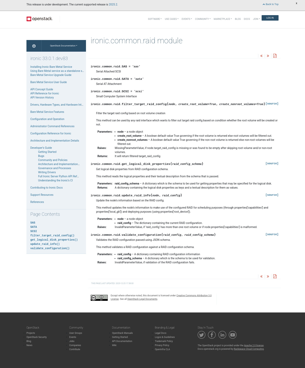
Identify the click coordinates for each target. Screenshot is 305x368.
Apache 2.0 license (254, 345)
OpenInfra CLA (162, 349)
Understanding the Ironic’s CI (55, 180)
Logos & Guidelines (165, 337)
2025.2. (113, 4)
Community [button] (202, 19)
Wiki (114, 345)
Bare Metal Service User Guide (48, 82)
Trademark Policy (164, 341)
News (29, 345)
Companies (75, 345)
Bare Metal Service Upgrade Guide (50, 75)
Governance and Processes (54, 168)
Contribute (74, 349)
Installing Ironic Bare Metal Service (51, 66)
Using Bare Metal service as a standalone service (59, 70)
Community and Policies (52, 160)
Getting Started (47, 151)
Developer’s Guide (41, 147)
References (37, 202)
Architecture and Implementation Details (54, 140)
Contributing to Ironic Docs (46, 187)
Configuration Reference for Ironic (50, 133)
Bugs (41, 155)
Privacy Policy (162, 345)
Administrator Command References (52, 126)
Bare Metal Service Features (47, 111)
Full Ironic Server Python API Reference (61, 176)
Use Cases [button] (171, 19)
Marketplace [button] (222, 19)
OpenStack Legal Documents (142, 299)
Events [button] (186, 19)
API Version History (42, 97)
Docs (247, 19)
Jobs (71, 341)
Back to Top (271, 4)
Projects (30, 333)
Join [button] (255, 19)
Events (72, 337)
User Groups (75, 333)
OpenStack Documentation (62, 45)
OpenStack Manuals (122, 333)
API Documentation (122, 341)
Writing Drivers (47, 172)
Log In (270, 18)
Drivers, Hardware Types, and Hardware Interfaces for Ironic (66, 104)
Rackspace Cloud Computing (249, 349)
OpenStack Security (36, 337)
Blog (238, 19)
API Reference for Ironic (44, 93)
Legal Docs (160, 333)
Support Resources (41, 194)
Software (154, 19)
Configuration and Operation (47, 119)
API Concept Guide (41, 89)
